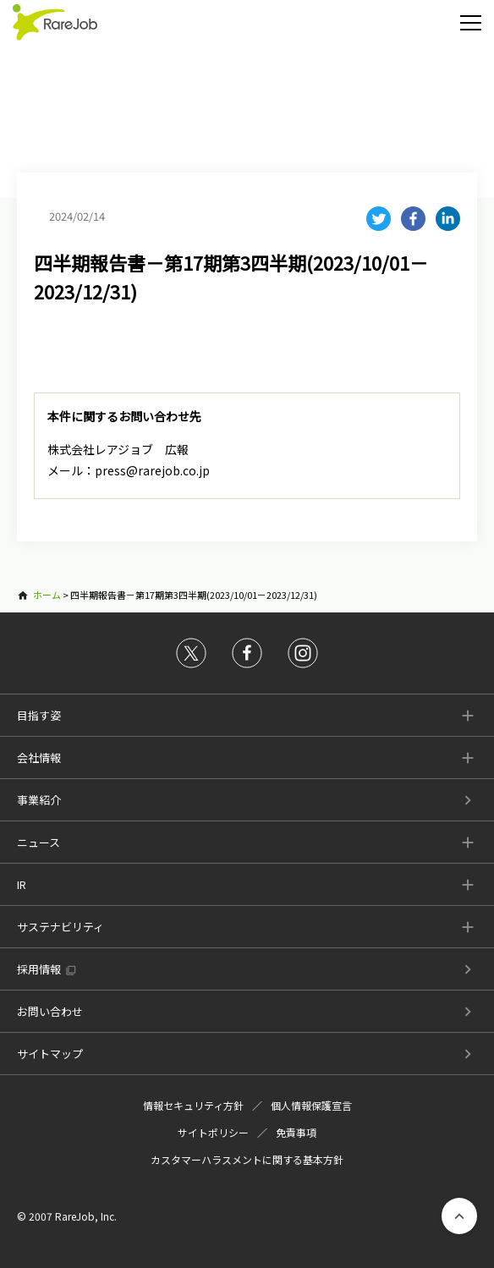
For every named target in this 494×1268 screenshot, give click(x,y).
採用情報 (39, 969)
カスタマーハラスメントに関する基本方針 (247, 1159)
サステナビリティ (60, 927)
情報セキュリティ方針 (193, 1105)
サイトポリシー (213, 1132)
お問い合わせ (50, 1011)
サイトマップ (50, 1054)
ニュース (38, 842)
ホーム (47, 594)
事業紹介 (39, 800)
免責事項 (296, 1132)
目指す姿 (39, 715)
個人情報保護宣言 (311, 1105)
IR (21, 884)
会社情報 (39, 757)
